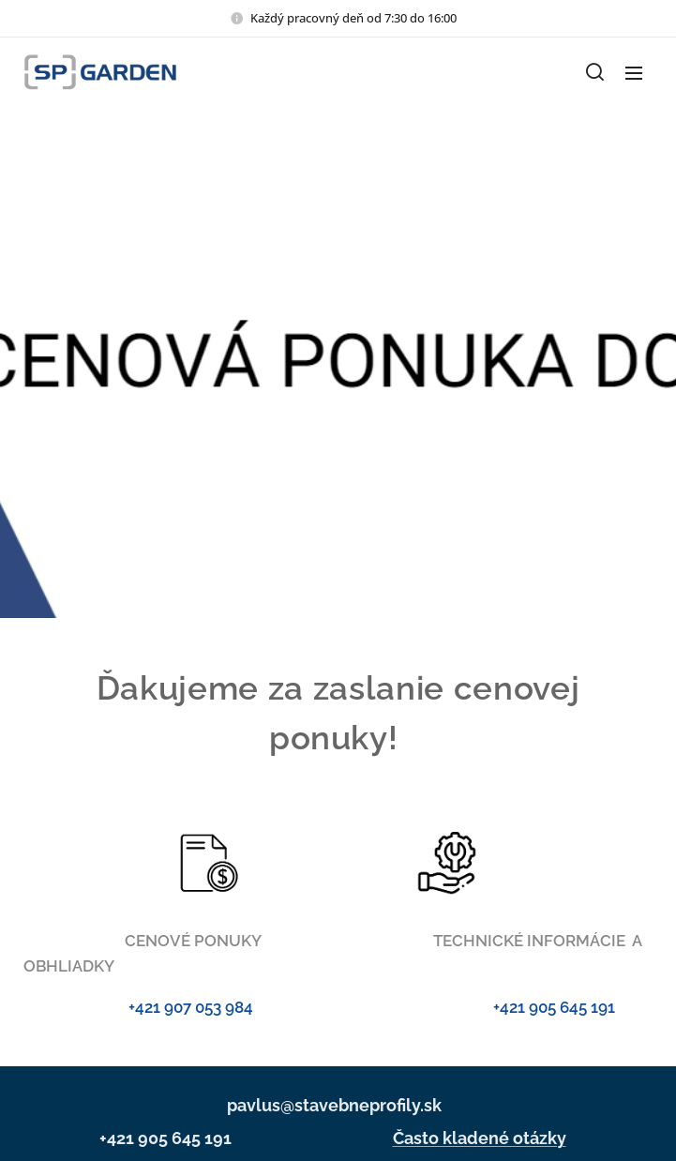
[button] (595, 72)
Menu (633, 73)
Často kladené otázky (479, 1138)
